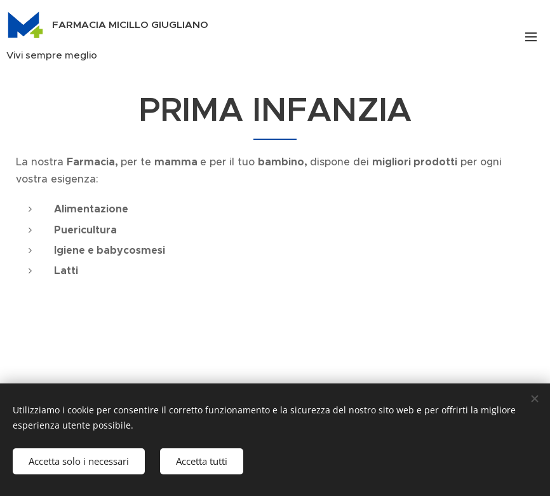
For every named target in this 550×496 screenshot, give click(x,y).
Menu (531, 37)
